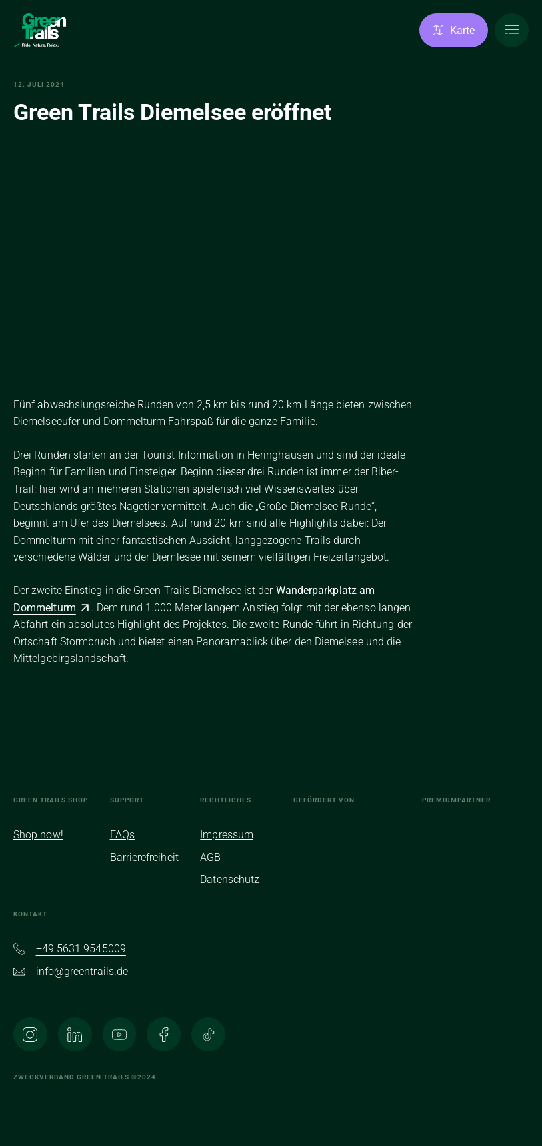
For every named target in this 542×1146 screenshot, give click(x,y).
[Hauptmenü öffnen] (512, 30)
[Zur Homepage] (40, 30)
